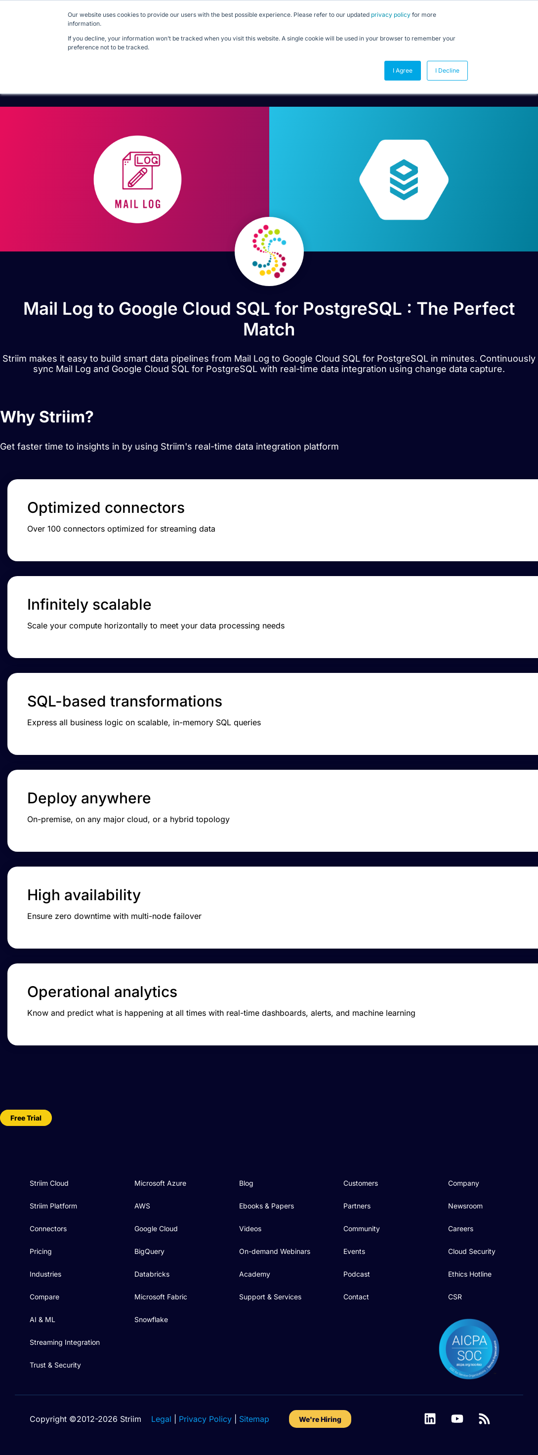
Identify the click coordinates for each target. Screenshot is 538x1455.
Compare (44, 1296)
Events (354, 1251)
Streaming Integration (65, 1342)
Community (361, 1228)
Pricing (41, 1251)
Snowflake (151, 1319)
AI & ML (42, 1319)
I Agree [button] (403, 70)
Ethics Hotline (470, 1274)
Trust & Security (55, 1365)
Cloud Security (472, 1251)
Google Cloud (156, 1228)
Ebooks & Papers (266, 1206)
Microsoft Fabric (160, 1296)
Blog (246, 1183)
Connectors (48, 1228)
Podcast (356, 1274)
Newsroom (465, 1206)
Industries (45, 1274)
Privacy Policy (205, 1419)
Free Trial (25, 1118)
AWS (142, 1206)
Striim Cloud (49, 1183)
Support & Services (270, 1296)
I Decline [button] (447, 70)
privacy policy (391, 14)
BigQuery (149, 1251)
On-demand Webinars (274, 1251)
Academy (254, 1274)
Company (463, 1183)
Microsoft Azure (160, 1183)
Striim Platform (53, 1206)
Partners (357, 1206)
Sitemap (254, 1419)
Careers (460, 1228)
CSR (455, 1296)
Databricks (151, 1274)
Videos (250, 1228)
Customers (360, 1183)
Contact (356, 1296)
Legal (161, 1419)
